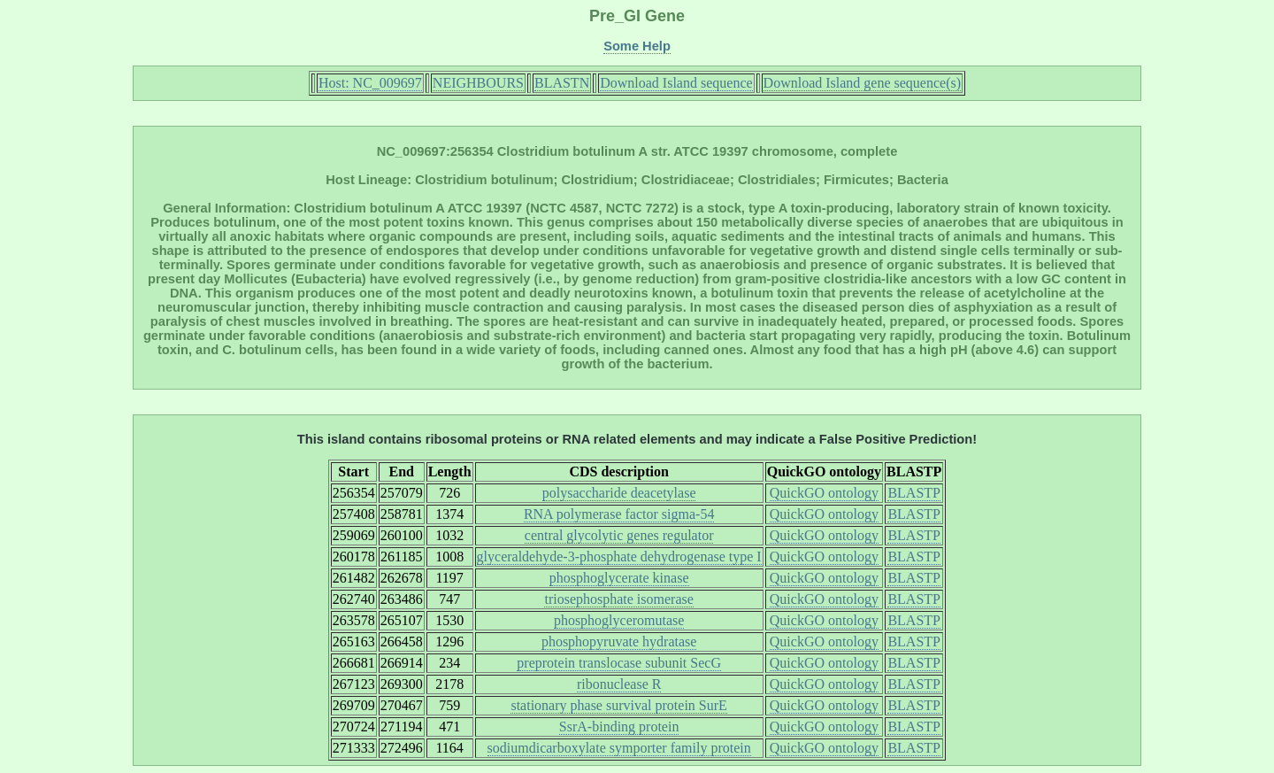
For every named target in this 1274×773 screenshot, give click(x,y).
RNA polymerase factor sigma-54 (619, 514)
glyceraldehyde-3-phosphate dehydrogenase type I (619, 556)
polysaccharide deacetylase (619, 492)
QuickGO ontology (824, 492)
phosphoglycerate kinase (619, 577)
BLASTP (913, 492)
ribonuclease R (619, 684)
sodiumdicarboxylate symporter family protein (619, 747)
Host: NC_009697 (370, 82)
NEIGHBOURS (478, 82)
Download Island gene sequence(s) (862, 82)
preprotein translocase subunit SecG (619, 662)
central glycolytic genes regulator (619, 535)
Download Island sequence (676, 82)
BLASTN (561, 82)
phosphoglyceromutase (619, 620)
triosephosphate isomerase (618, 599)
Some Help (637, 46)
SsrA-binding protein (619, 726)
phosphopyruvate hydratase (619, 641)
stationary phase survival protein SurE (618, 705)
